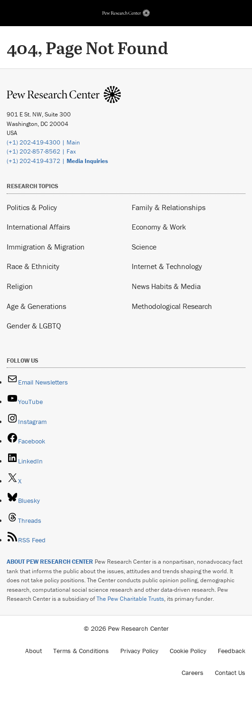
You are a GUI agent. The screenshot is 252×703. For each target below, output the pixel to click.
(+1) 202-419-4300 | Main (43, 142)
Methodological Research (172, 306)
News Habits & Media (166, 286)
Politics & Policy (32, 207)
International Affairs (38, 226)
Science (144, 246)
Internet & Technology (167, 266)
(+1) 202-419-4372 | (57, 161)
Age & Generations (36, 306)
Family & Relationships (168, 207)
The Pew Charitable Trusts (130, 599)
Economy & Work (159, 226)
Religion (20, 286)
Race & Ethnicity (33, 266)
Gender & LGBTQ (34, 325)
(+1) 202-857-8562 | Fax (41, 151)
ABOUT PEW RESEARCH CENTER (50, 562)
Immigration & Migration (46, 246)
